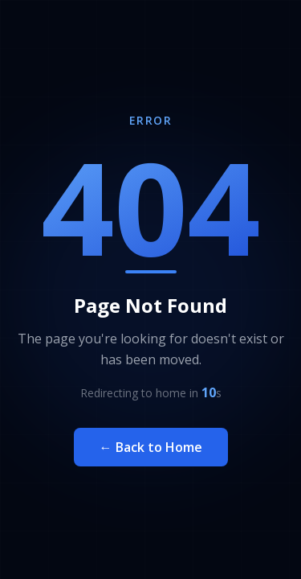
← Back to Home (151, 447)
